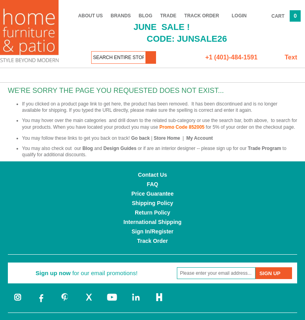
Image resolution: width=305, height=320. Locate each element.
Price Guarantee (152, 194)
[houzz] (159, 301)
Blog (145, 15)
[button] (151, 57)
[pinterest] (65, 301)
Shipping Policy (152, 203)
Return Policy (152, 212)
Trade (168, 15)
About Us (90, 15)
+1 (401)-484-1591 (231, 57)
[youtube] (112, 301)
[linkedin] (135, 301)
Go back (140, 138)
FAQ (152, 184)
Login (239, 15)
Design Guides (119, 148)
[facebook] (41, 301)
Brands (121, 15)
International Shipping (152, 222)
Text (291, 57)
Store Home (167, 138)
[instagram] (18, 301)
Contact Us (152, 175)
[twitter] (88, 301)
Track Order (201, 15)
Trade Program (264, 148)
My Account (199, 138)
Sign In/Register (153, 231)
